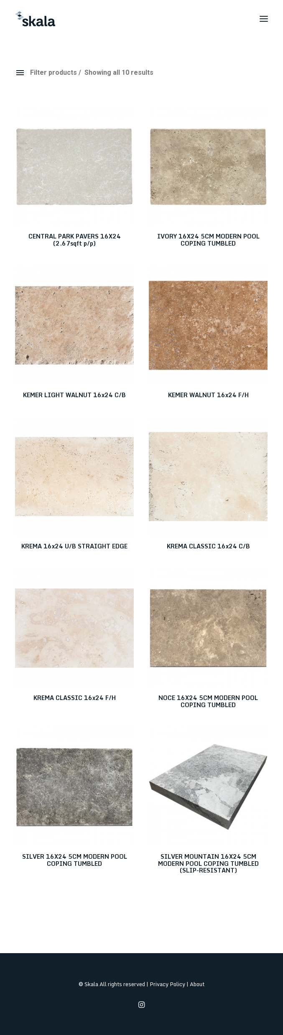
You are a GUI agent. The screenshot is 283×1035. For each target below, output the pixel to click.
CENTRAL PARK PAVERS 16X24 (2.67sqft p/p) (74, 239)
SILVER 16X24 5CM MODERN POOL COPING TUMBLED (74, 860)
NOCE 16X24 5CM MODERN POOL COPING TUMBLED (208, 701)
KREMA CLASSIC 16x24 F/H (74, 698)
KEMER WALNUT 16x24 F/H (208, 395)
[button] (264, 19)
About (197, 984)
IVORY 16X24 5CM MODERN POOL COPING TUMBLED (208, 239)
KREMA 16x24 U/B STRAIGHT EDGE (74, 546)
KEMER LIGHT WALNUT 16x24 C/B (74, 395)
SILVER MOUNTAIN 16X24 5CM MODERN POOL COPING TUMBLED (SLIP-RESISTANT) (208, 863)
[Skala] (35, 18)
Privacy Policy (167, 984)
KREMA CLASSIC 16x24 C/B (208, 546)
